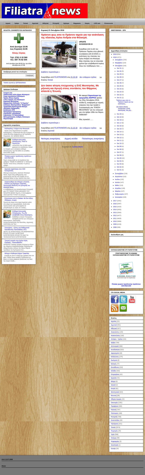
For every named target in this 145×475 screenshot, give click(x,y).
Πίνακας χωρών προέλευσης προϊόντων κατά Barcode (126, 285)
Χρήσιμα (66, 23)
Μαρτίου (118, 191)
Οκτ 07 (119, 152)
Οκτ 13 (119, 134)
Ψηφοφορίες (115, 441)
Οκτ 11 (119, 140)
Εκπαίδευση (115, 367)
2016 (115, 204)
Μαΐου (117, 185)
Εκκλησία (114, 360)
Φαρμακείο (77, 23)
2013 (115, 212)
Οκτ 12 (119, 137)
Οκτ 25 (119, 86)
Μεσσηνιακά (115, 392)
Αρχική (8, 23)
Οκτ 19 (119, 117)
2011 (115, 218)
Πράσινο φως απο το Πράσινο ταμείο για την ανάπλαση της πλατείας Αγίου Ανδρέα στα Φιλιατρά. (72, 36)
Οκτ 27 (119, 80)
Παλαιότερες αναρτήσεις (93, 138)
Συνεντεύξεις (115, 420)
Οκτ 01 (119, 170)
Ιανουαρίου (119, 197)
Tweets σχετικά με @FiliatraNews (14, 83)
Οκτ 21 (119, 97)
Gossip (113, 448)
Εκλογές (113, 364)
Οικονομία (114, 402)
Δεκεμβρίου (119, 60)
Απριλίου (118, 188)
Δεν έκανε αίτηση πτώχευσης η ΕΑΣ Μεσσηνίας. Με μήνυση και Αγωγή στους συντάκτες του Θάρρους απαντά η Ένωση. (70, 88)
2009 (115, 224)
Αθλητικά (45, 23)
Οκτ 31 (119, 68)
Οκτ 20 (119, 114)
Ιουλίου (117, 179)
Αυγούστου (119, 176)
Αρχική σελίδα (71, 138)
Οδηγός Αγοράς (116, 399)
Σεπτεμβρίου (119, 173)
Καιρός (87, 23)
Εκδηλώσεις (115, 357)
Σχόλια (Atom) (77, 147)
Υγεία (112, 434)
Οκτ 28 (119, 77)
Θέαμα (113, 381)
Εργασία (113, 378)
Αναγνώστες (115, 332)
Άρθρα (16, 23)
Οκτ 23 (119, 92)
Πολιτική (113, 410)
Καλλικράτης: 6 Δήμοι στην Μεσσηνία (17, 128)
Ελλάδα (113, 371)
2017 (115, 201)
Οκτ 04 (119, 161)
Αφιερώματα (115, 353)
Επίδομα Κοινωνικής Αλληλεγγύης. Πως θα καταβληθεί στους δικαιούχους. (22, 213)
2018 (115, 57)
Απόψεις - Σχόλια (116, 339)
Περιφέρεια (114, 406)
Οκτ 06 (119, 155)
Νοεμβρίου (119, 63)
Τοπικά (25, 23)
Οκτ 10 (119, 143)
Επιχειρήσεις (115, 374)
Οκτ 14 (119, 132)
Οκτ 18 (119, 120)
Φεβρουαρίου (119, 194)
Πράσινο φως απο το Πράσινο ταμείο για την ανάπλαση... (124, 102)
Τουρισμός (114, 431)
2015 (115, 207)
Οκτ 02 (119, 167)
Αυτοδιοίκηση (115, 349)
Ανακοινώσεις (115, 335)
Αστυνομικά (115, 346)
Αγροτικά (35, 23)
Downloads (114, 445)
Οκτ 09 (119, 146)
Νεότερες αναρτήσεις (50, 138)
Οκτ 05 (119, 158)
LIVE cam (97, 23)
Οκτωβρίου (119, 66)
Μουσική (114, 395)
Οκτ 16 (119, 126)
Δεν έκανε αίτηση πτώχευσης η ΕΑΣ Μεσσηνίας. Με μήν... (124, 108)
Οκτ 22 (119, 95)
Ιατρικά (113, 385)
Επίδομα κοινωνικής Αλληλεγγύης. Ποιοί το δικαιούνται (19, 141)
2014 (115, 209)
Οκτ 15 (119, 129)
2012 (115, 215)
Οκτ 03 (119, 164)
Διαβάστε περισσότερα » (50, 72)
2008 (115, 227)
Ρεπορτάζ (56, 23)
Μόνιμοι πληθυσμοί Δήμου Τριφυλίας (17, 253)
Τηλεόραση (114, 424)
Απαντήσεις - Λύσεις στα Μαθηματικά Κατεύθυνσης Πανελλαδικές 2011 (17, 228)
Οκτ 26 (119, 83)
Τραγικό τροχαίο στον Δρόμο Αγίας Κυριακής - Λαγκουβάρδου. (16, 241)
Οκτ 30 (119, 71)
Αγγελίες (113, 321)
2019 (115, 54)
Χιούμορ (113, 438)
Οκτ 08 (119, 149)
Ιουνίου (117, 182)
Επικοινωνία (109, 23)
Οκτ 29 (119, 74)
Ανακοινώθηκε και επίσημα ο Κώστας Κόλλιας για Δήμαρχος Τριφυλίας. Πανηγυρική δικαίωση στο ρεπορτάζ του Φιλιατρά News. (16, 184)
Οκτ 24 (119, 89)
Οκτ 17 (119, 123)
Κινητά (113, 388)
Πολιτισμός (114, 413)
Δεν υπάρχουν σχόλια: (88, 77)
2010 (115, 221)
